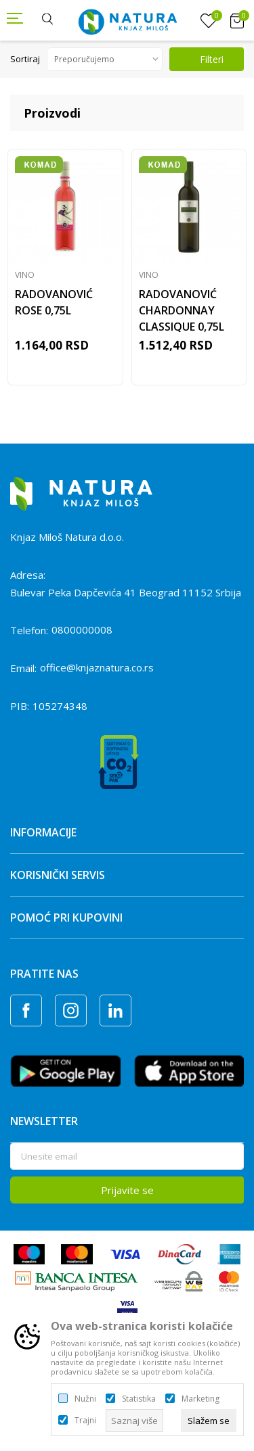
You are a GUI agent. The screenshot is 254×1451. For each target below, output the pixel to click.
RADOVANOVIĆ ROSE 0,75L (54, 302)
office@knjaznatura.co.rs (97, 667)
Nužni (85, 1399)
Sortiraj (25, 59)
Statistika (139, 1399)
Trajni (85, 1421)
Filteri (203, 59)
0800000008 (81, 629)
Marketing (200, 1399)
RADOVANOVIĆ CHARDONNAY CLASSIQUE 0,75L (181, 310)
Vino (25, 275)
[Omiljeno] (208, 21)
